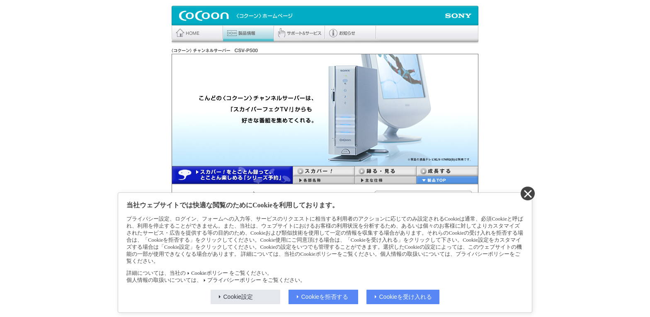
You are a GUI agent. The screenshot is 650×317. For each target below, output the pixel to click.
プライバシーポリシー (234, 280)
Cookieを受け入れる (405, 296)
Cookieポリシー (209, 273)
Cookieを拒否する (325, 296)
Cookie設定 (238, 296)
